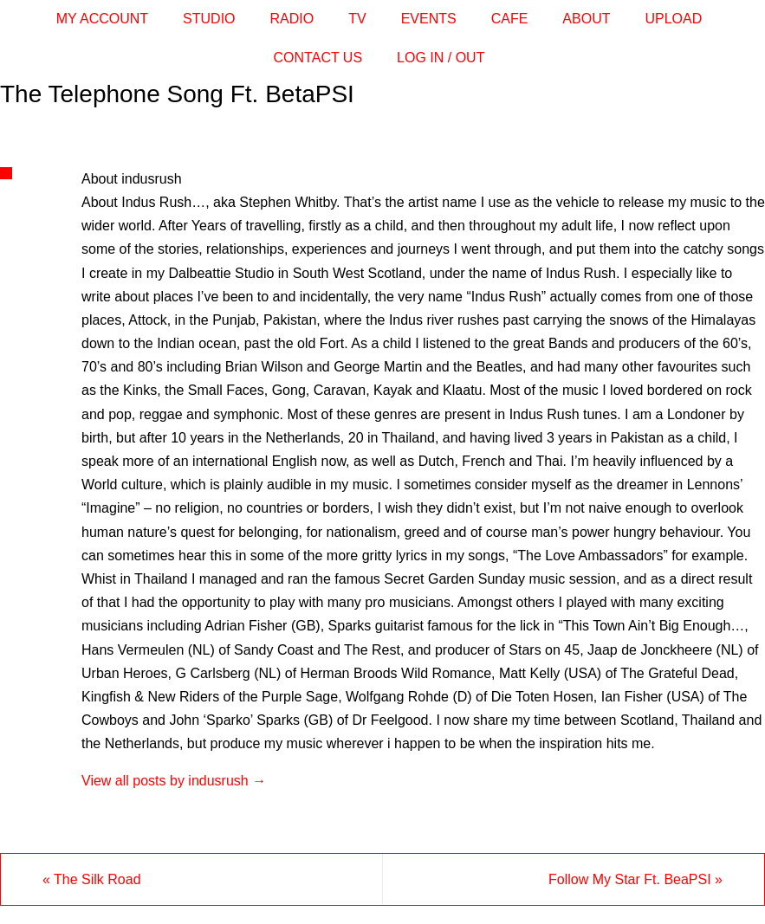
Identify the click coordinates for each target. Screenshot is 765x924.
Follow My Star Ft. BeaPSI (635, 879)
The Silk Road (91, 879)
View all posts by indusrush (173, 780)
